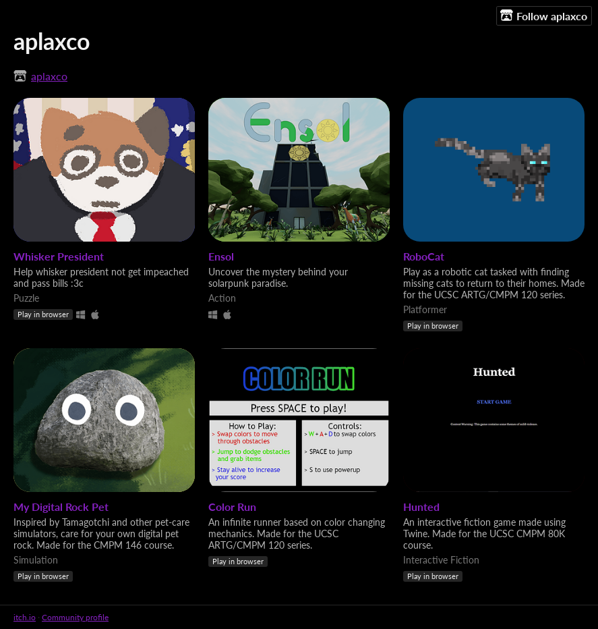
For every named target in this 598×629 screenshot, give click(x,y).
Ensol (221, 256)
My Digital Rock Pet (61, 506)
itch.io (24, 617)
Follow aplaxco (543, 15)
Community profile (75, 617)
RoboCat (423, 256)
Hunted (421, 506)
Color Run (232, 506)
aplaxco (49, 76)
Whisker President (58, 256)
